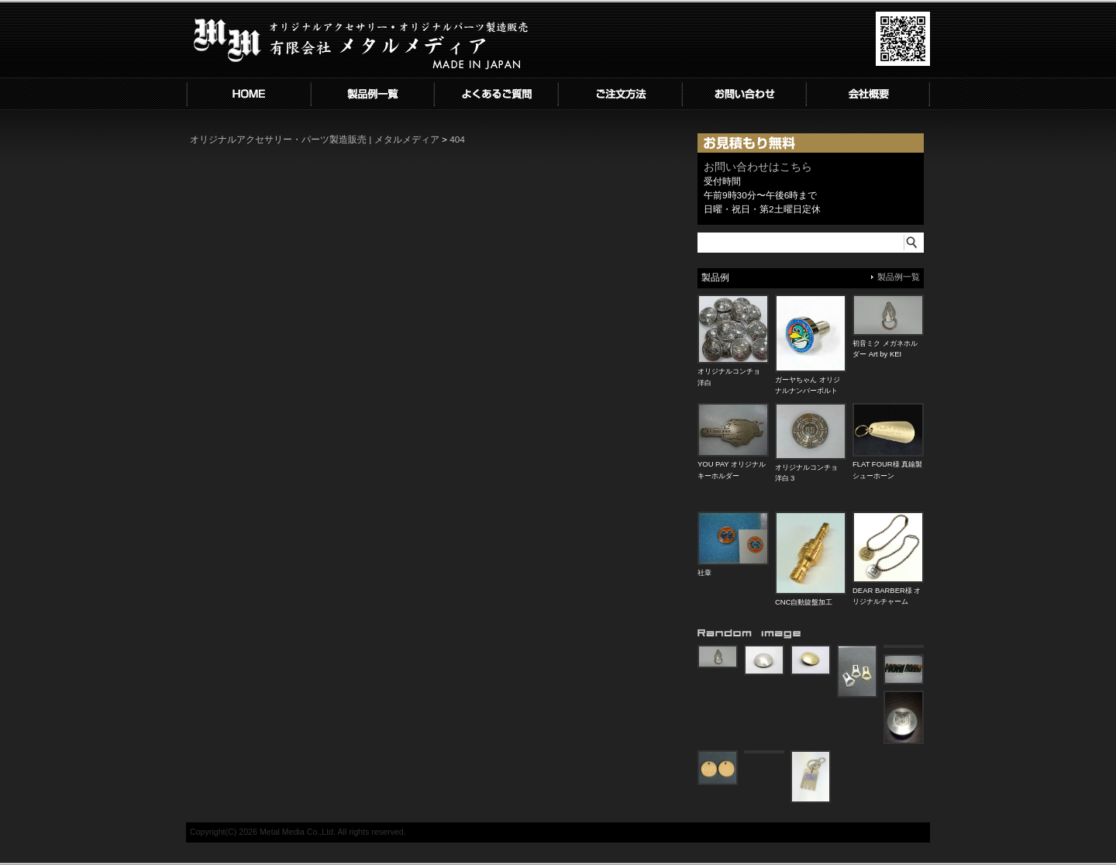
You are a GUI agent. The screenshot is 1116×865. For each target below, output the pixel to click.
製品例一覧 (898, 276)
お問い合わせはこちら (758, 166)
